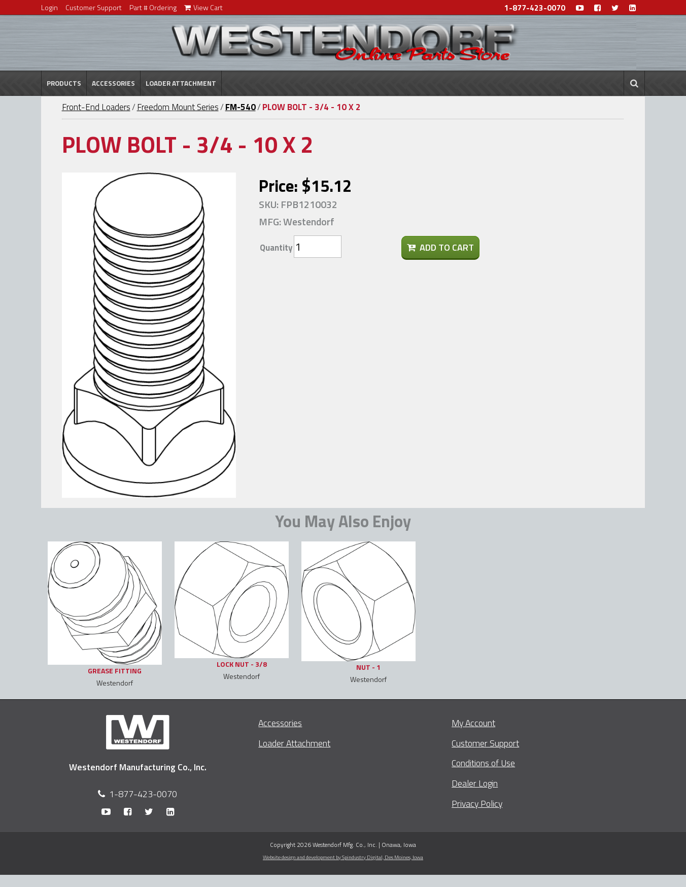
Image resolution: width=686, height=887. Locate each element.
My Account (473, 723)
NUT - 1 (368, 667)
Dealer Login (475, 783)
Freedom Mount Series (178, 107)
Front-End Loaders (96, 107)
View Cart (203, 7)
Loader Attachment (181, 83)
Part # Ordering (153, 7)
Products (64, 83)
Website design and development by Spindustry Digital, (343, 857)
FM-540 (240, 107)
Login (49, 7)
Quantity (276, 247)
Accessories (113, 83)
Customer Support (93, 7)
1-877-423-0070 (534, 8)
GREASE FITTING (115, 670)
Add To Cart (440, 247)
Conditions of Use (483, 763)
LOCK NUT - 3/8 (242, 664)
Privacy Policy (477, 803)
